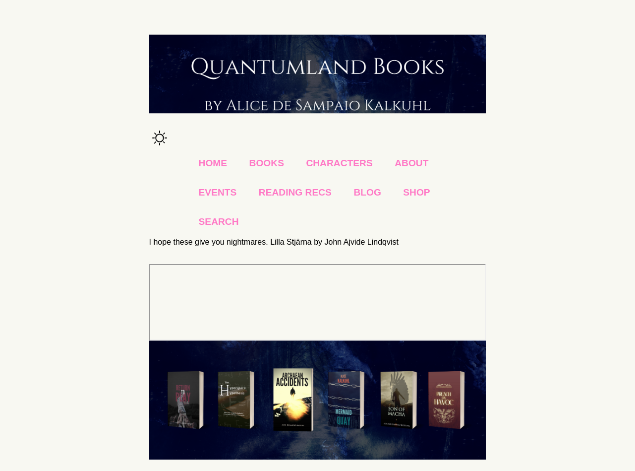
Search (219, 221)
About (411, 163)
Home (213, 163)
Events (218, 192)
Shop (416, 192)
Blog (367, 192)
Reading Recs (295, 192)
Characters (339, 163)
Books (266, 163)
